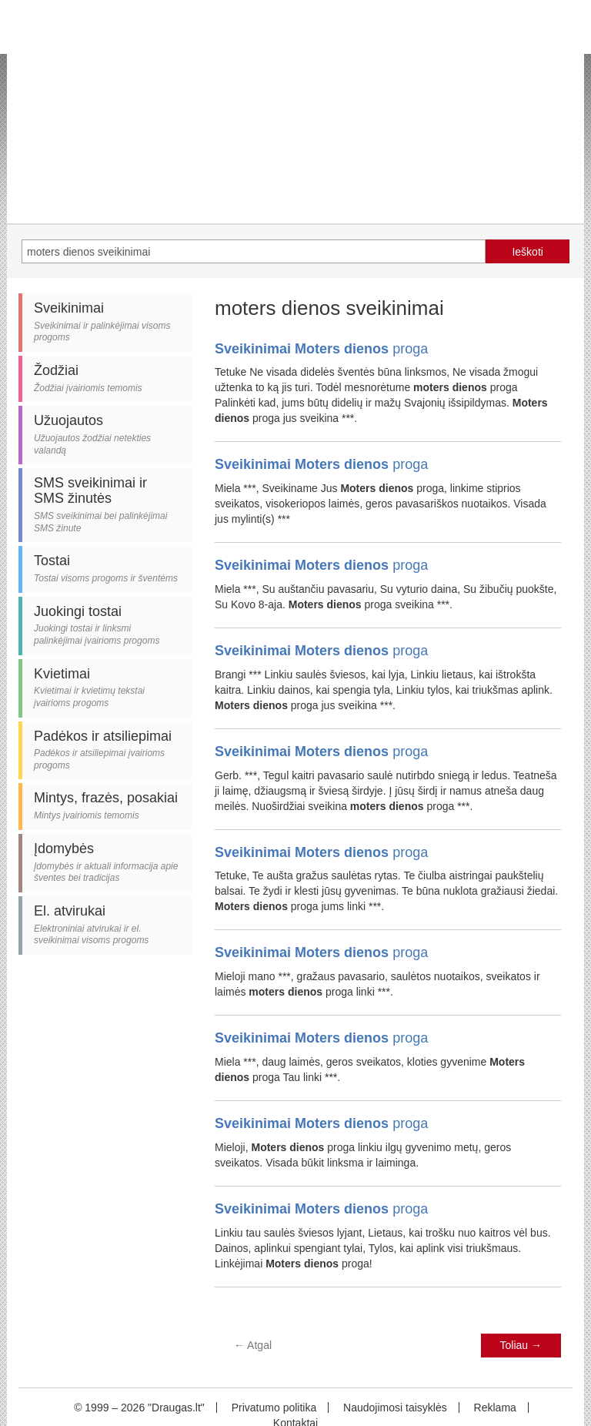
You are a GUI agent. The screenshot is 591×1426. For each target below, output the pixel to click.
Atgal (253, 1345)
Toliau (521, 1345)
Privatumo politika (274, 1407)
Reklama (495, 1407)
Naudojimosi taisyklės (395, 1407)
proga (321, 348)
